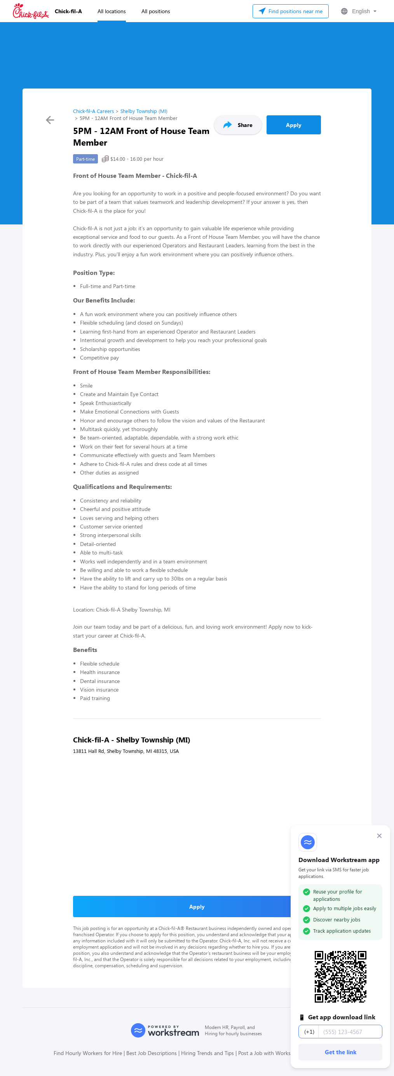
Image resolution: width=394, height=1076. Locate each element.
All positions (155, 11)
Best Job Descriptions (151, 1053)
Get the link (340, 1052)
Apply (294, 125)
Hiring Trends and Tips (207, 1053)
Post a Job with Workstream (271, 1053)
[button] (358, 11)
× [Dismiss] (379, 836)
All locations (112, 11)
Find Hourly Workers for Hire (88, 1053)
